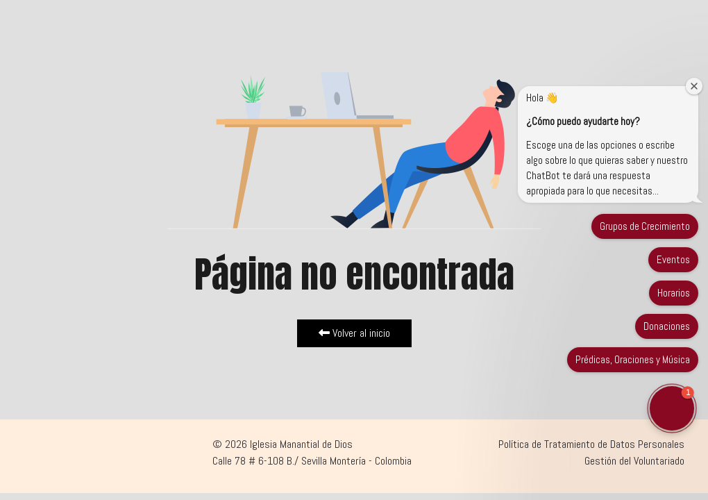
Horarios (673, 292)
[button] (672, 408)
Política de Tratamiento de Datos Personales (591, 444)
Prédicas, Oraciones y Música (632, 359)
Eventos (673, 259)
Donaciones (666, 326)
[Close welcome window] (694, 86)
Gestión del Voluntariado (634, 460)
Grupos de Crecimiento (645, 226)
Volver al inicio (354, 333)
